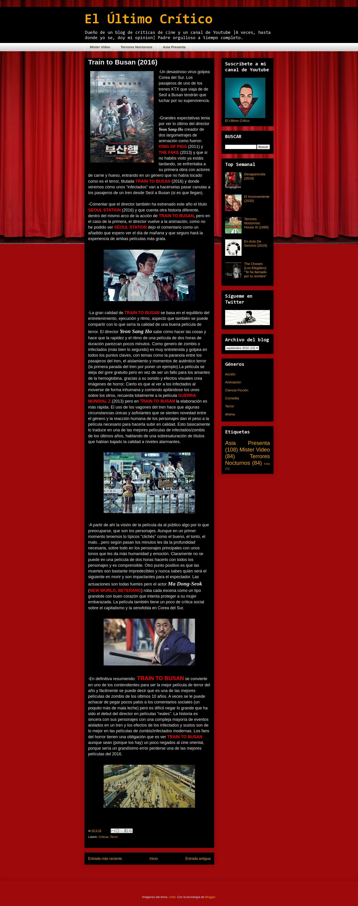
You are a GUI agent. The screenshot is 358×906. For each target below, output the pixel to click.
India (267, 463)
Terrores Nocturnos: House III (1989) (256, 223)
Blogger (210, 897)
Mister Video (100, 47)
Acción (230, 374)
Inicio (154, 859)
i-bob (172, 897)
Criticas (103, 837)
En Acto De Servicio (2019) (255, 243)
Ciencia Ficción (236, 390)
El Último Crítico (148, 20)
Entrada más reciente (105, 859)
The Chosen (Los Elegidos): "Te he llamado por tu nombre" (255, 270)
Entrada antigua (198, 859)
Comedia (232, 398)
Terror (114, 837)
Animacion (233, 382)
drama (230, 414)
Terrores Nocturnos (136, 47)
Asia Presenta (174, 47)
